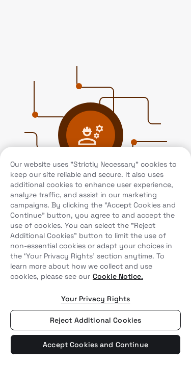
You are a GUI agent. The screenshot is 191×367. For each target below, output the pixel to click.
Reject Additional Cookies (96, 320)
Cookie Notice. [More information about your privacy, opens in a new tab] (118, 276)
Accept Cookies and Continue (95, 344)
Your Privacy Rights (95, 298)
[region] (95, 257)
